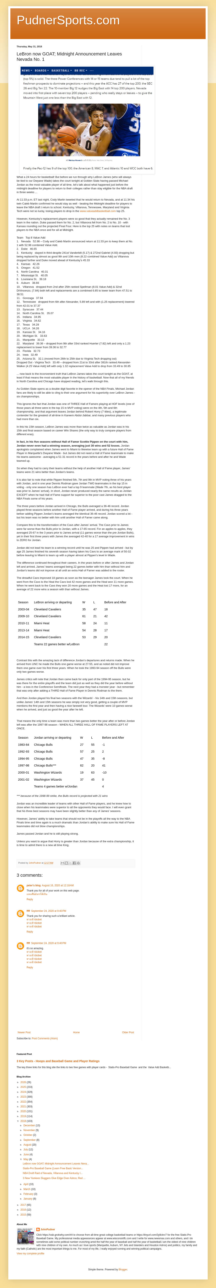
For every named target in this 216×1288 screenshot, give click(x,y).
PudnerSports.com (68, 20)
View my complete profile (30, 1253)
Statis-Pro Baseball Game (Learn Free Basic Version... (53, 1168)
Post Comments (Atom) (45, 1038)
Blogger (123, 1269)
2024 (24, 1092)
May (26, 1159)
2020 (24, 1111)
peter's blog (34, 885)
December (29, 1125)
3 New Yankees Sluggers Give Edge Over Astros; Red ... (54, 1178)
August (27, 1144)
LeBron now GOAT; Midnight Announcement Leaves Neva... (56, 1163)
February (28, 1194)
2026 (24, 1082)
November (29, 1130)
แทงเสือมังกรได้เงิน (37, 894)
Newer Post (24, 1032)
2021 (24, 1106)
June (26, 1154)
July (26, 1149)
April (26, 1184)
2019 (24, 1116)
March (27, 1189)
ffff (28, 911)
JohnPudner (47, 1229)
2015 (24, 1214)
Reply (30, 899)
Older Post (128, 1032)
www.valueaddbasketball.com (98, 211)
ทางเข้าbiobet (34, 919)
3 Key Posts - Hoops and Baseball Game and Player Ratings (58, 1061)
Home (76, 1032)
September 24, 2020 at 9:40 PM (48, 911)
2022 (24, 1101)
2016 (24, 1209)
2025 (24, 1087)
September (29, 1140)
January (28, 1198)
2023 (24, 1096)
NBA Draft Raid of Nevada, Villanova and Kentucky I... (52, 1173)
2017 (24, 1205)
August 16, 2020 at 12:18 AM (58, 885)
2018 (24, 1121)
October (28, 1135)
